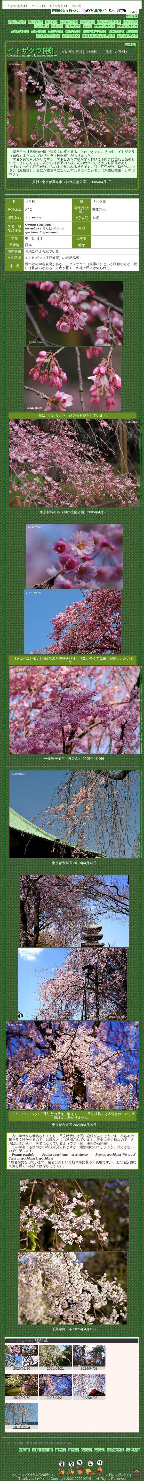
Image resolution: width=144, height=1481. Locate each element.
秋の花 (86, 1450)
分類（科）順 (42, 1450)
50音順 (24, 1450)
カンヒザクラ (68, 21)
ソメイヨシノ (71, 35)
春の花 (60, 1450)
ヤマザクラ (116, 31)
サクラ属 (131, 16)
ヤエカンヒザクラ (94, 31)
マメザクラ (72, 31)
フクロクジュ (19, 31)
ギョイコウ (87, 21)
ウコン (87, 26)
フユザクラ (55, 31)
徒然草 (130, 45)
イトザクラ (72, 26)
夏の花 (73, 1450)
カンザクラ (35, 21)
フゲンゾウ (38, 31)
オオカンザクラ (104, 26)
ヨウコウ (131, 31)
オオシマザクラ (127, 26)
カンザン (51, 21)
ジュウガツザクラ (108, 21)
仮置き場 (133, 1450)
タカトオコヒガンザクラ (98, 35)
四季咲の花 (115, 1450)
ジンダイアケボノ (48, 35)
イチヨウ (57, 26)
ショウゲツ (130, 21)
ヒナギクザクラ (127, 35)
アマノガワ (41, 26)
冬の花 (99, 1450)
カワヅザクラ (16, 21)
